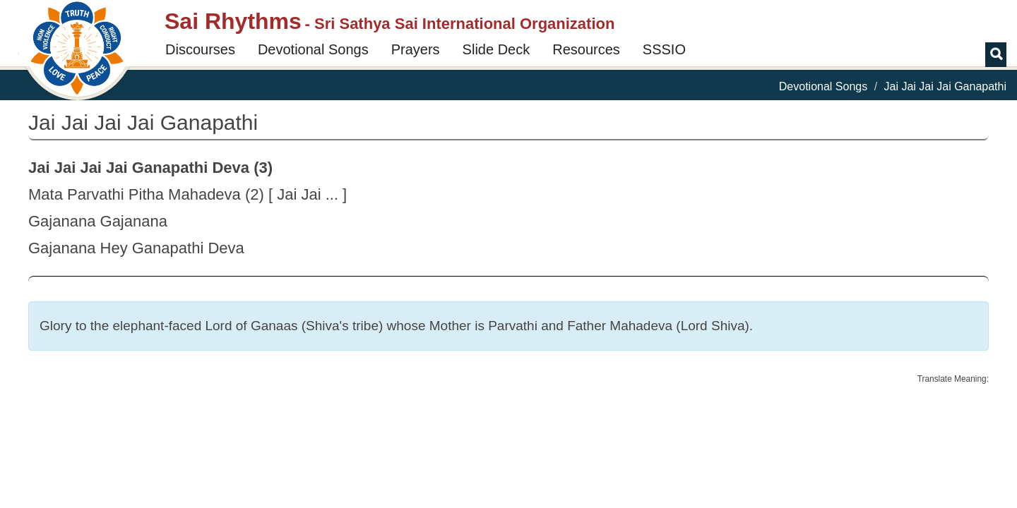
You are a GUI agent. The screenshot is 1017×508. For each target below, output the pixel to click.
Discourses (200, 49)
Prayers (415, 49)
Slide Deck (496, 49)
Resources (586, 49)
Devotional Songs (313, 49)
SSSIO (664, 49)
